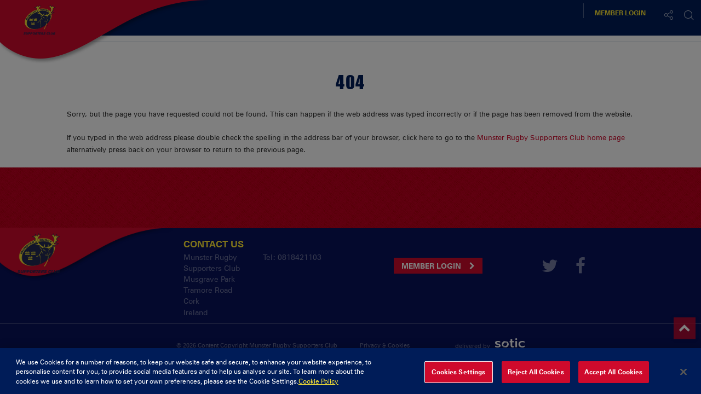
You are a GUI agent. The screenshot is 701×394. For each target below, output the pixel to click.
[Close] (683, 376)
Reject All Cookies (536, 376)
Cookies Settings (458, 376)
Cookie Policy (318, 386)
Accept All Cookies (613, 376)
